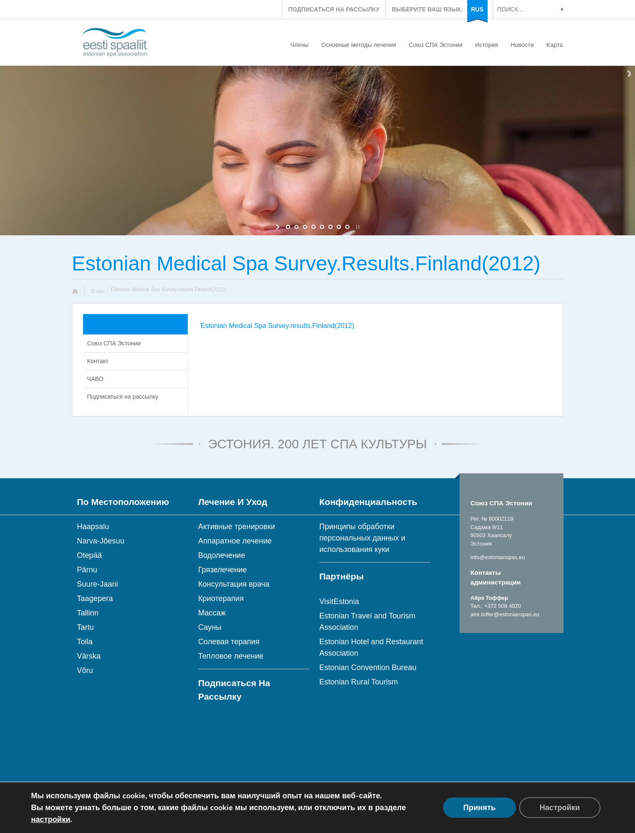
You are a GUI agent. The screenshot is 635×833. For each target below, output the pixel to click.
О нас (98, 291)
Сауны (210, 627)
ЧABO (95, 378)
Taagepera (95, 598)
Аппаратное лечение (235, 541)
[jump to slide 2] (296, 227)
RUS (477, 9)
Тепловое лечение (230, 656)
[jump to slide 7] (339, 227)
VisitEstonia (339, 601)
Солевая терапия (229, 641)
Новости (522, 44)
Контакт (97, 361)
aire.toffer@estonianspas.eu (505, 614)
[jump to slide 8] (347, 227)
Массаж (212, 613)
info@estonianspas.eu (498, 557)
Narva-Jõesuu (101, 541)
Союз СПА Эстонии (436, 44)
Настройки (560, 808)
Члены (299, 44)
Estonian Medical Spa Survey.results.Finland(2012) (278, 325)
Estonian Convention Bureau (367, 667)
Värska (89, 656)
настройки (50, 819)
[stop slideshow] (357, 227)
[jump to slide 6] (330, 227)
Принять (479, 808)
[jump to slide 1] (288, 227)
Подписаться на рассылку (122, 396)
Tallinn (88, 613)
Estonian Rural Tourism (358, 682)
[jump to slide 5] (322, 227)
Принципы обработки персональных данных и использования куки (362, 538)
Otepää (89, 555)
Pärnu (87, 569)
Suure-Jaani (97, 584)
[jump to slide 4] (313, 227)
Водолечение (221, 555)
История (486, 44)
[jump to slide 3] (305, 227)
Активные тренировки (236, 526)
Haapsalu (93, 526)
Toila (85, 641)
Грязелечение (222, 569)
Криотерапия (221, 598)
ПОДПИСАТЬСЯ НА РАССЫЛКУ (334, 9)
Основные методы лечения (358, 44)
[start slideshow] (278, 227)
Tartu (85, 627)
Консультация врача (233, 584)
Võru (85, 670)
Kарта (554, 44)
